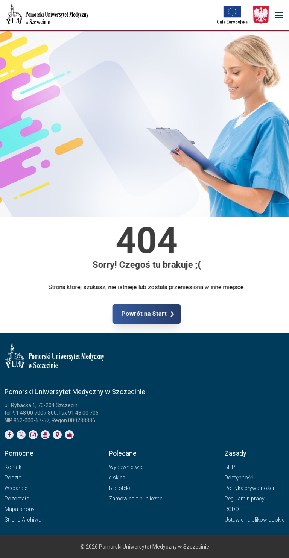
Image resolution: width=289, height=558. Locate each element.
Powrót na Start (169, 314)
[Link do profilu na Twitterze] (21, 434)
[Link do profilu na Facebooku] (9, 434)
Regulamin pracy (245, 499)
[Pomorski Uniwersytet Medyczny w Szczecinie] (48, 15)
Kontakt (14, 467)
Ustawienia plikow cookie (254, 520)
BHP (230, 467)
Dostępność (239, 478)
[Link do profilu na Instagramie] (33, 434)
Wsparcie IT (19, 488)
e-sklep (117, 478)
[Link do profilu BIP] (69, 434)
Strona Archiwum (25, 520)
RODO (232, 509)
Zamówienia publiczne (135, 499)
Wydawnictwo (126, 467)
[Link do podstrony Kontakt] (57, 434)
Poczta (13, 478)
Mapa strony (20, 509)
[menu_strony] (278, 15)
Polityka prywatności (249, 488)
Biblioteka (120, 488)
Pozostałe (17, 499)
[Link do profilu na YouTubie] (45, 434)
